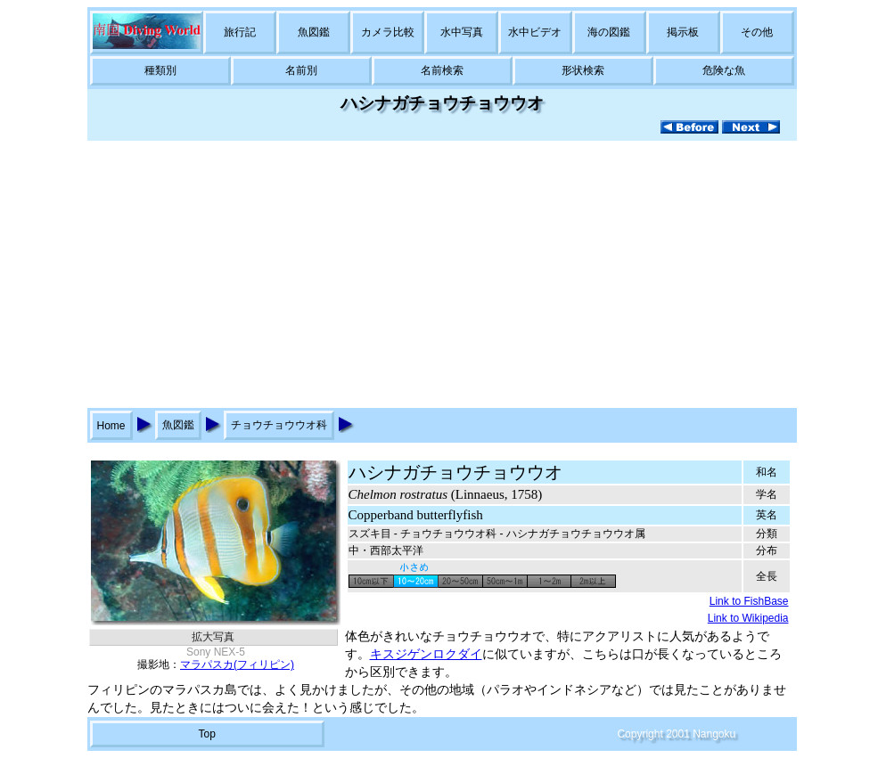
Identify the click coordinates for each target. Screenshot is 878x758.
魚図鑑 (314, 32)
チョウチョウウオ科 (279, 425)
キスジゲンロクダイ (426, 654)
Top (206, 734)
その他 (757, 32)
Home (111, 426)
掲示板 (683, 32)
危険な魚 (723, 70)
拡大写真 (213, 637)
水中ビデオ (535, 32)
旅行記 (240, 32)
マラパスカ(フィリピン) (237, 664)
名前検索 (442, 70)
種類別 (160, 70)
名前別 (301, 70)
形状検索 (583, 70)
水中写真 (461, 32)
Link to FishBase (749, 601)
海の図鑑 (608, 32)
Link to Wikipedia (748, 618)
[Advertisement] (439, 274)
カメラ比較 (387, 32)
